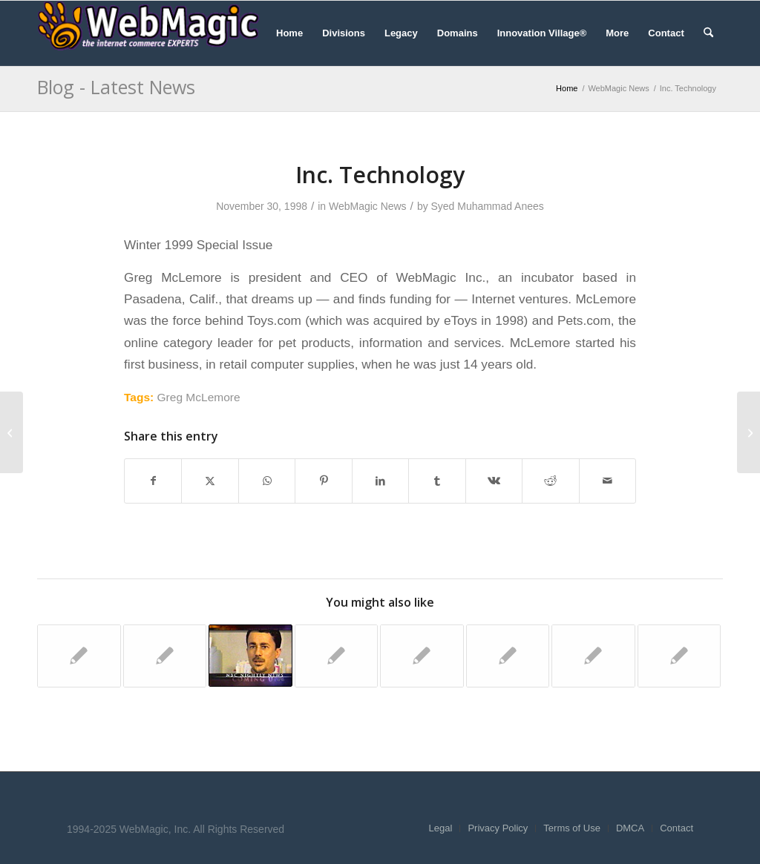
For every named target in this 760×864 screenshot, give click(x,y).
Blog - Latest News (116, 86)
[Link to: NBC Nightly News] (250, 655)
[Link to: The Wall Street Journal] (422, 655)
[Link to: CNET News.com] (337, 655)
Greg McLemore (198, 397)
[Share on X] (210, 481)
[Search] (708, 33)
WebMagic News (368, 206)
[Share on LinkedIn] (380, 481)
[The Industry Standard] (11, 432)
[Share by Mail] (608, 481)
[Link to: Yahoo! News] (165, 655)
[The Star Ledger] (748, 432)
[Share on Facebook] (153, 481)
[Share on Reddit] (550, 481)
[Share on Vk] (494, 481)
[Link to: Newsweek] (508, 655)
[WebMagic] (148, 33)
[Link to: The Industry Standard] (79, 655)
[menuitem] (289, 33)
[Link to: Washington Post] (679, 655)
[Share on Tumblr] (437, 481)
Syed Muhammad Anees (487, 206)
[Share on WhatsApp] (267, 481)
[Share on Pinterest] (323, 481)
